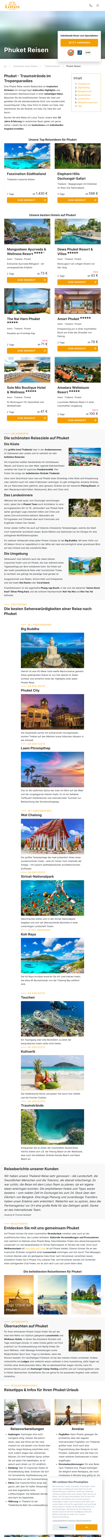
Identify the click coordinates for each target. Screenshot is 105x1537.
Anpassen (63, 1527)
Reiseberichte (85, 91)
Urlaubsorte (84, 83)
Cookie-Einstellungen (59, 1520)
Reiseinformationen (87, 102)
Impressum (71, 1520)
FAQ (80, 106)
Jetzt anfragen (79, 42)
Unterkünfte (84, 98)
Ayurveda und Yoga (35, 1244)
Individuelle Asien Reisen (25, 66)
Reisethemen (84, 95)
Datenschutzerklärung (83, 1520)
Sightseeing (84, 87)
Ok (86, 1527)
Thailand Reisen (52, 66)
